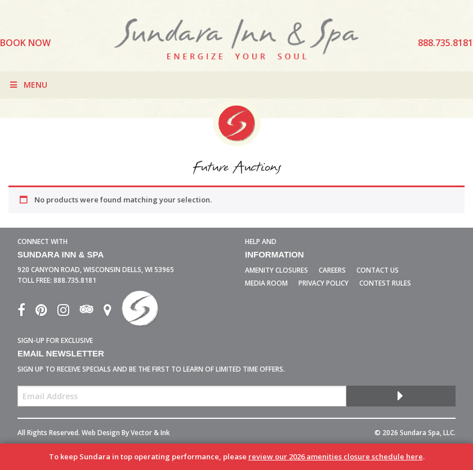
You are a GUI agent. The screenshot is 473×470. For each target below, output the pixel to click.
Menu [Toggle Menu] (27, 84)
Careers (332, 270)
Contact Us (377, 270)
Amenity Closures (276, 270)
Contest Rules (385, 283)
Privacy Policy (323, 283)
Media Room (266, 283)
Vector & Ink (150, 432)
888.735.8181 (74, 280)
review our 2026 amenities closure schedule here (335, 456)
